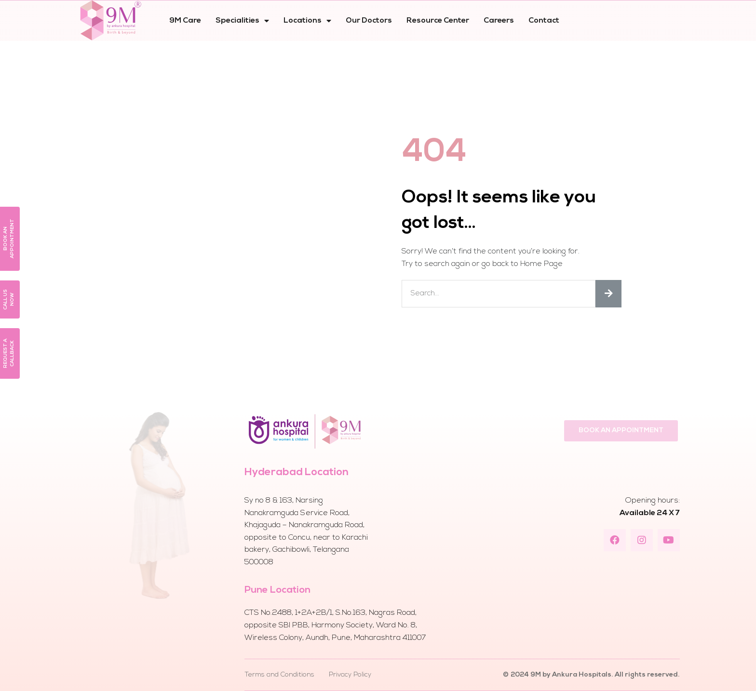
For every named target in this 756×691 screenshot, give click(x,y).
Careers (499, 21)
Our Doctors (369, 21)
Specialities (242, 21)
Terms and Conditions (279, 674)
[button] (621, 430)
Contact (543, 21)
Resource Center (437, 21)
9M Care (185, 21)
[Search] (608, 293)
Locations (307, 21)
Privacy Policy (350, 674)
